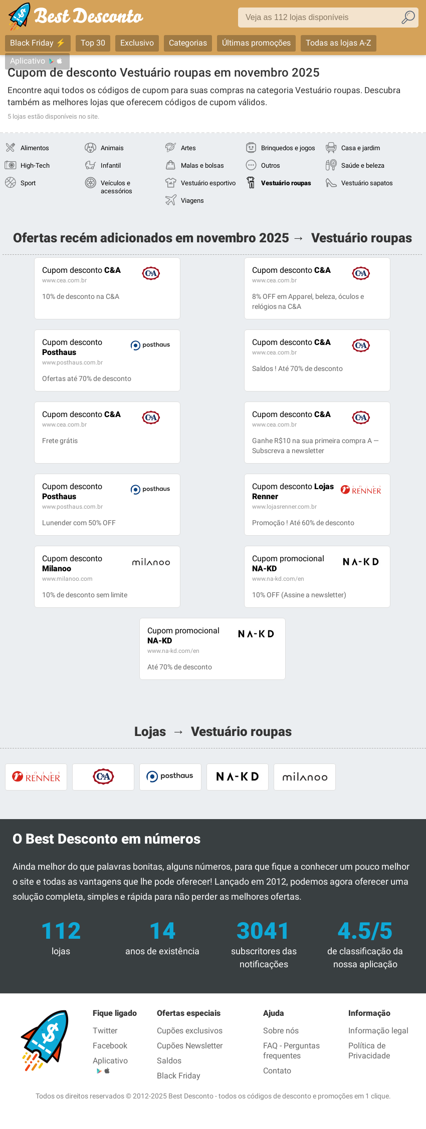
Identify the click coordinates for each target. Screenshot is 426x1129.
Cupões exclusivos (190, 1030)
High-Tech (35, 165)
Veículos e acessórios (116, 187)
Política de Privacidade (369, 1050)
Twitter (105, 1030)
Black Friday (178, 1075)
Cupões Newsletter (190, 1045)
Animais (112, 148)
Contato (277, 1070)
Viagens (192, 200)
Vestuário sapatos (367, 183)
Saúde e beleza (362, 165)
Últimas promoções (256, 43)
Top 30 (93, 43)
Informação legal (378, 1030)
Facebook (110, 1045)
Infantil (111, 165)
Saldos (169, 1060)
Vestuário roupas (286, 183)
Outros (270, 165)
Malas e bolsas (202, 165)
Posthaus (72, 347)
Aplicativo (27, 61)
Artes (188, 148)
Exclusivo (137, 43)
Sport (28, 183)
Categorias (188, 43)
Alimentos (35, 148)
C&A (81, 270)
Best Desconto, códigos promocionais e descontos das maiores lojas (86, 18)
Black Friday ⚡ (38, 43)
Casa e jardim (360, 148)
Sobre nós (281, 1030)
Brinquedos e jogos (288, 148)
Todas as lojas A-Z (338, 43)
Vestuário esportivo (208, 183)
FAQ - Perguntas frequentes (291, 1050)
